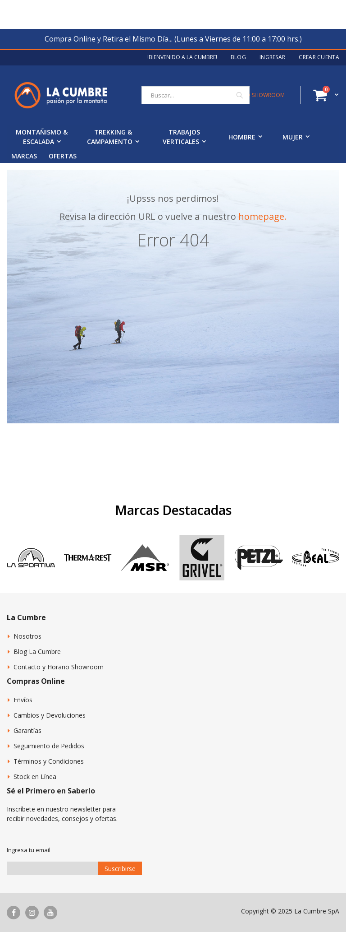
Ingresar (272, 57)
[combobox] (195, 95)
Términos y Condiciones (49, 761)
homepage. (262, 216)
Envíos (23, 700)
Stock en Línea (35, 776)
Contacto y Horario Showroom (59, 667)
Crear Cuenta (319, 57)
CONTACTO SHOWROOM (252, 95)
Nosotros (27, 636)
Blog (238, 57)
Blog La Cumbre (37, 651)
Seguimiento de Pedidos (49, 746)
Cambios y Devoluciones (50, 715)
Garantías (27, 730)
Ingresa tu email (28, 850)
